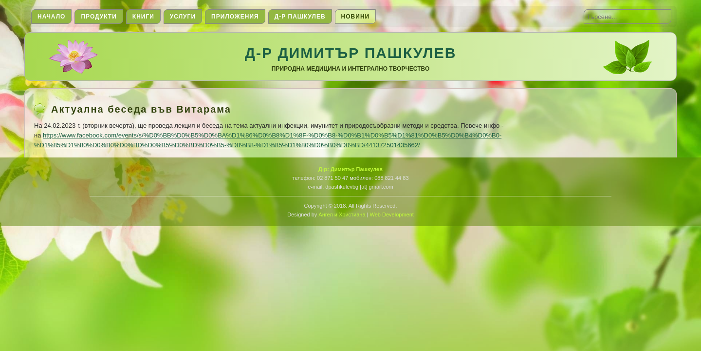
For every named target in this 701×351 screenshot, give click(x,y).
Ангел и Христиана (341, 214)
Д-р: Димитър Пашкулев (350, 169)
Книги (143, 16)
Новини (355, 16)
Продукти (98, 16)
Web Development (392, 214)
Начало (51, 16)
